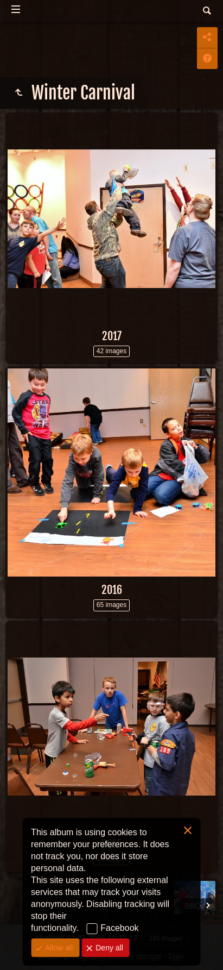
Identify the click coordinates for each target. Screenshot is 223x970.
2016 (111, 590)
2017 (112, 336)
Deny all (108, 947)
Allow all (58, 947)
